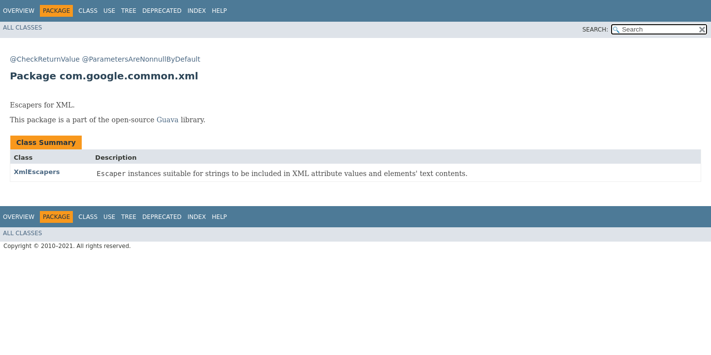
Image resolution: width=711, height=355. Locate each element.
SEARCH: (595, 29)
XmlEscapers (37, 172)
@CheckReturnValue (45, 59)
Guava (168, 120)
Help (219, 10)
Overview (18, 10)
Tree (128, 10)
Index (197, 10)
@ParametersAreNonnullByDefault (141, 59)
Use (109, 10)
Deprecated (162, 10)
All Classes (22, 27)
